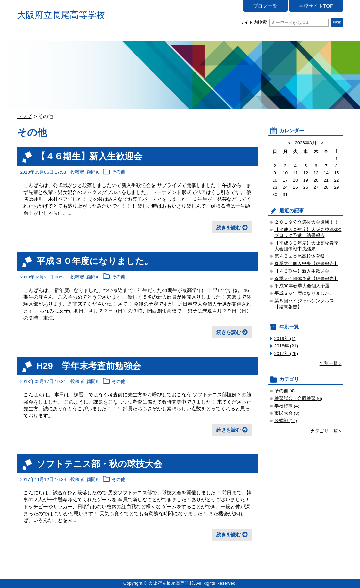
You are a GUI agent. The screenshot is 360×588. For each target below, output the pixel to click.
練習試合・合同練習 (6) (298, 398)
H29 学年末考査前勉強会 (89, 366)
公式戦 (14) (285, 420)
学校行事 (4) (287, 406)
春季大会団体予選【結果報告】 (306, 278)
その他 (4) (284, 391)
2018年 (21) (286, 345)
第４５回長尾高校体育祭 (299, 256)
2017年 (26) (286, 353)
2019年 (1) (285, 338)
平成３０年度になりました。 (95, 261)
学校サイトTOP (316, 5)
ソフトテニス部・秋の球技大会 (99, 464)
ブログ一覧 (265, 5)
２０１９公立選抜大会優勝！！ (306, 222)
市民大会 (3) (287, 413)
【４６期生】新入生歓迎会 (89, 156)
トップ (24, 116)
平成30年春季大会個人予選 (302, 285)
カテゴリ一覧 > (326, 431)
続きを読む (228, 227)
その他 (118, 172)
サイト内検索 (284, 22)
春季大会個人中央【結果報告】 (306, 263)
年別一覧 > (331, 363)
